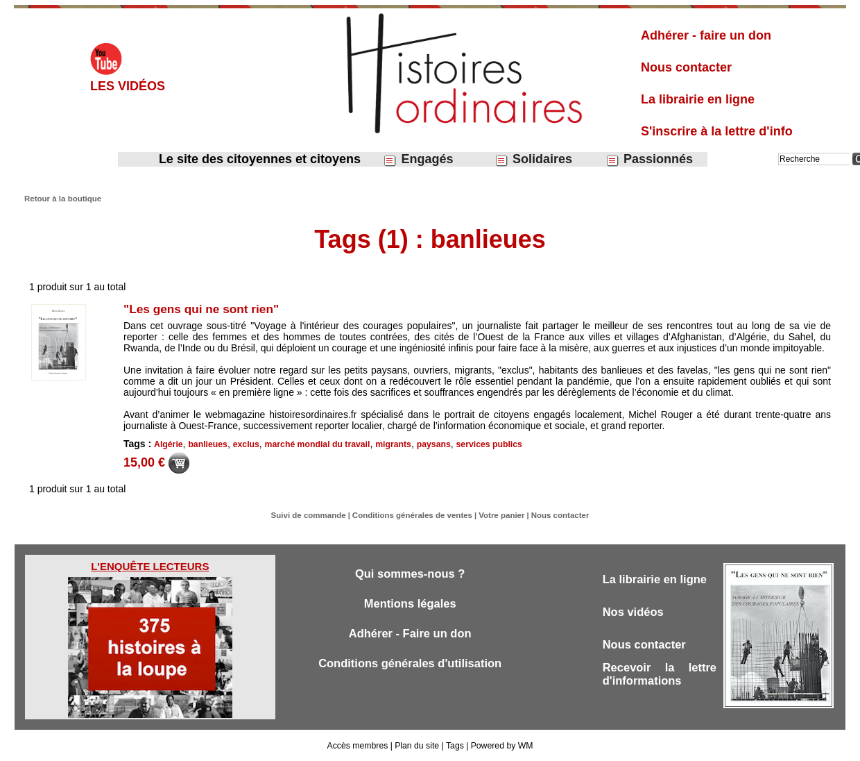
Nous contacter (686, 67)
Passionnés (649, 159)
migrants (388, 444)
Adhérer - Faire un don (410, 635)
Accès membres (358, 746)
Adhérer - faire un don (706, 35)
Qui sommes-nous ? (409, 573)
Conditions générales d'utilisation (410, 665)
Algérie (168, 444)
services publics (483, 444)
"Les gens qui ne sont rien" (204, 309)
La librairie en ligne (698, 99)
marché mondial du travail (314, 444)
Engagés (418, 159)
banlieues (207, 444)
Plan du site (417, 746)
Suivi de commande (313, 515)
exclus (244, 444)
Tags (454, 746)
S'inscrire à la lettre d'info (717, 131)
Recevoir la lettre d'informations (659, 676)
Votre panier (498, 515)
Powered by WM (500, 746)
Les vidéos (127, 86)
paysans (428, 444)
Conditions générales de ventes (413, 515)
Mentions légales (410, 604)
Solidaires (533, 159)
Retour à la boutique (61, 198)
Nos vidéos (634, 612)
